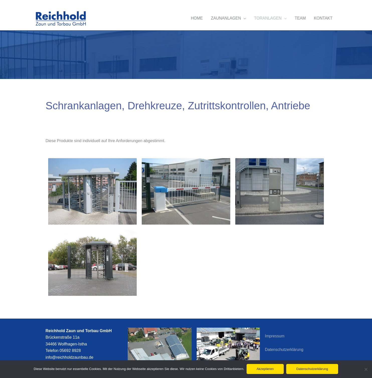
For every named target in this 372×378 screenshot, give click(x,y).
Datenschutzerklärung (284, 349)
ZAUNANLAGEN (226, 18)
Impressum (275, 336)
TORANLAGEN (268, 18)
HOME (197, 18)
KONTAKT (323, 18)
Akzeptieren (265, 369)
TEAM (300, 18)
